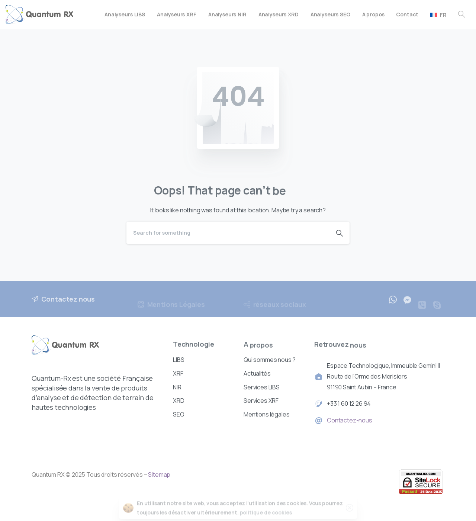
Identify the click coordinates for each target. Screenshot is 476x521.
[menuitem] (438, 14)
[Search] (227, 233)
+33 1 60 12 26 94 (349, 404)
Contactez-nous (349, 421)
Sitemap (159, 474)
